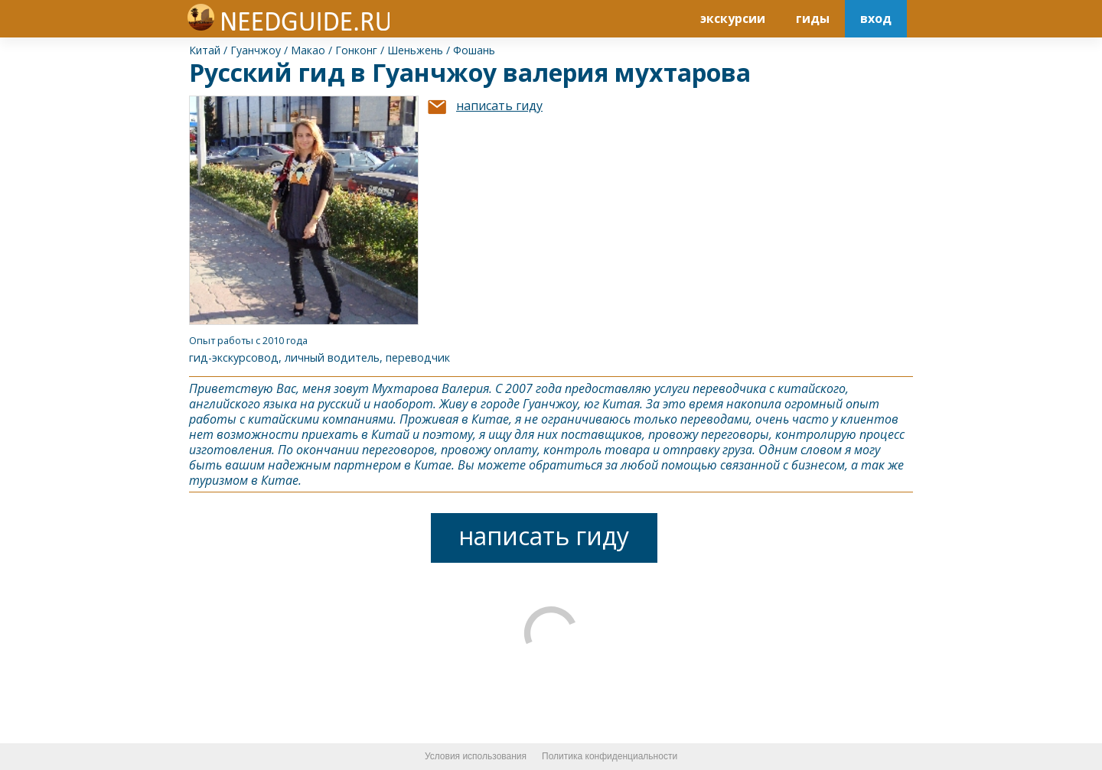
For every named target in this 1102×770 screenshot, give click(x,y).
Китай (204, 50)
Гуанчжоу (255, 50)
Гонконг (356, 50)
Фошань (474, 50)
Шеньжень (415, 50)
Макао (308, 50)
